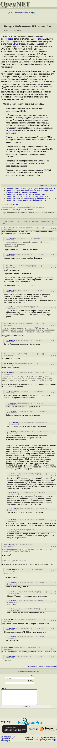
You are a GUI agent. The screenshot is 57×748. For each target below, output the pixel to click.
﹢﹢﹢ (35, 227)
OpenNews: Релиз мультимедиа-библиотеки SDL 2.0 (27, 200)
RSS (53, 223)
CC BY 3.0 (14, 205)
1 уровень (26, 221)
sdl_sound (20, 209)
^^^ (33, 238)
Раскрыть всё (49, 221)
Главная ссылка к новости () (30, 189)
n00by (11, 266)
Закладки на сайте (8, 740)
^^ (30, 238)
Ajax (19, 221)
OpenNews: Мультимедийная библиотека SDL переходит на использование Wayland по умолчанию (30, 191)
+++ (18, 12)
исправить (43, 186)
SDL (15, 44)
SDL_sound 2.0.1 (38, 39)
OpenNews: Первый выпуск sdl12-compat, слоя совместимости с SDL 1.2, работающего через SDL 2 (28, 195)
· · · (39, 227)
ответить (29, 227)
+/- (42, 221)
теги (30, 12)
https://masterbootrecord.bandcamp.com (20, 285)
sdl (26, 209)
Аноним (9, 227)
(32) (3, 223)
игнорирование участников (36, 666)
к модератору (8, 229)
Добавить (30, 743)
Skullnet (12, 254)
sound (30, 209)
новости (12, 12)
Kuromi (11, 290)
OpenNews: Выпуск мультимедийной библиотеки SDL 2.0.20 (31, 198)
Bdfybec (10, 545)
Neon (14, 492)
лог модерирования (51, 666)
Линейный (35, 221)
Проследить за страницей (7, 743)
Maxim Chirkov (49, 741)
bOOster (12, 340)
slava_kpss (12, 391)
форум (24, 12)
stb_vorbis (10, 130)
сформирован (7, 39)
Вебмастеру (51, 743)
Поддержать (40, 743)
